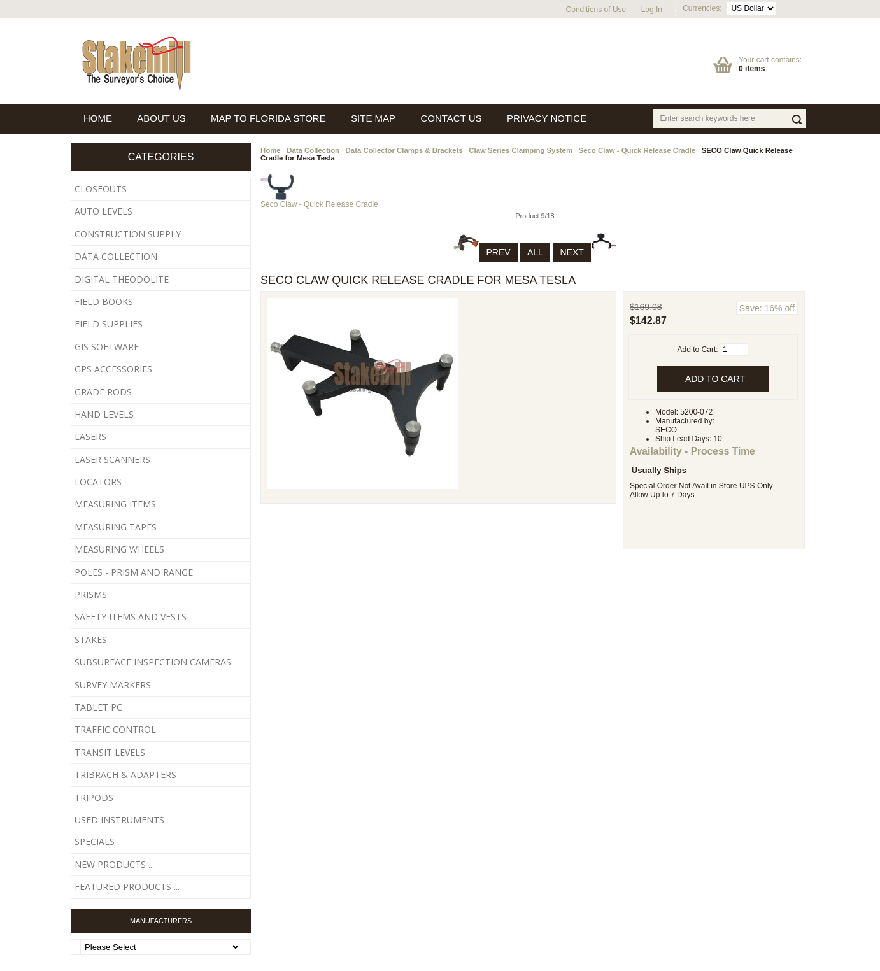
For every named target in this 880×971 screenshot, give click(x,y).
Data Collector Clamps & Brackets (404, 150)
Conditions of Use (596, 9)
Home (270, 150)
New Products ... (114, 864)
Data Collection (313, 150)
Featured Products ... (127, 887)
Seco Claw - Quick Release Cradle (637, 150)
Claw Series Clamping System (520, 150)
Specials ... (99, 841)
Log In (651, 9)
